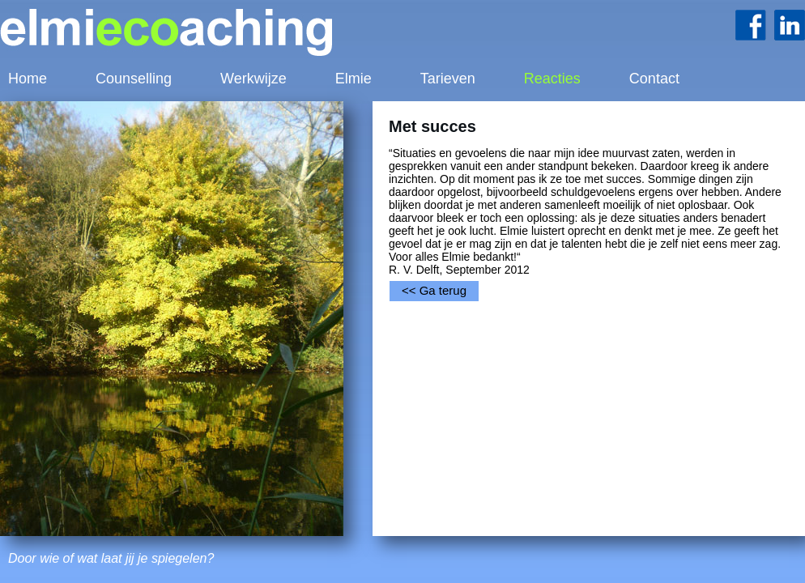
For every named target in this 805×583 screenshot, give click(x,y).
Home (27, 78)
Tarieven (447, 78)
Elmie (353, 78)
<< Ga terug (434, 290)
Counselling (134, 78)
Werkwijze (253, 78)
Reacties (552, 78)
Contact (654, 78)
